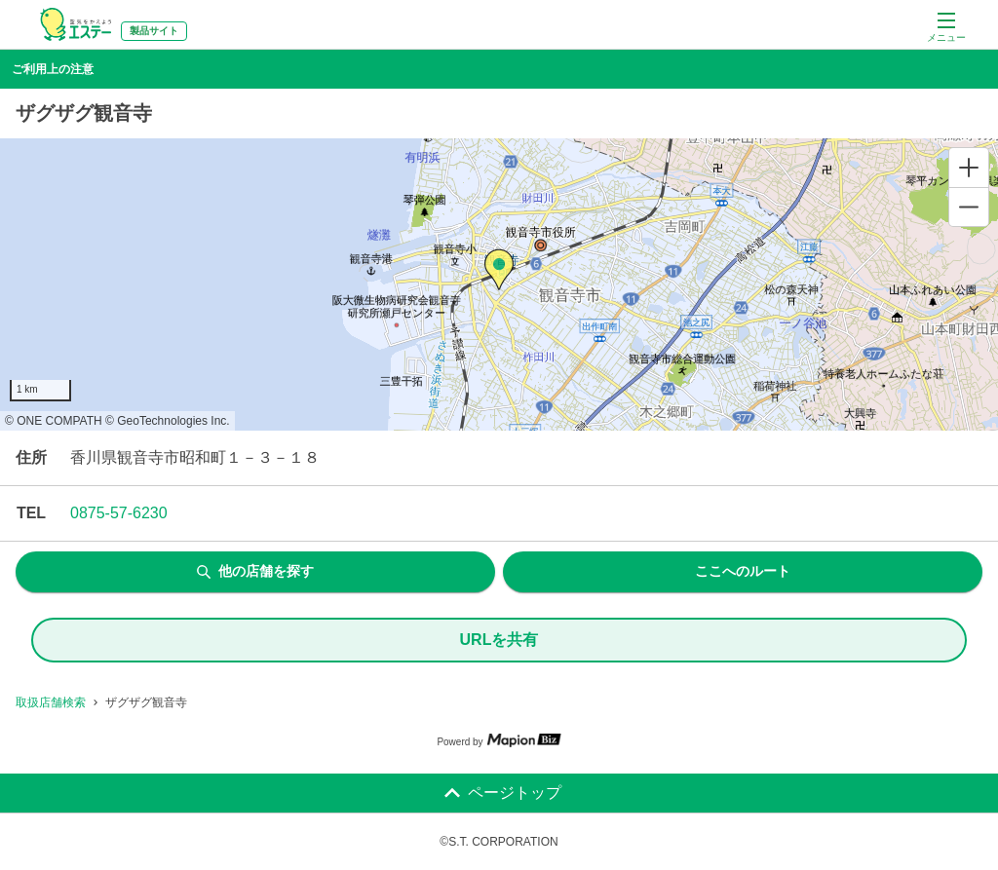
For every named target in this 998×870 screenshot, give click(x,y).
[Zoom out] (968, 206)
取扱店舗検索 (51, 702)
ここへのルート (742, 571)
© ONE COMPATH (53, 421)
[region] (499, 284)
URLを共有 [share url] (499, 639)
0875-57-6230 (119, 513)
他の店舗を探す (255, 571)
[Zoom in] (968, 167)
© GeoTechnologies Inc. (167, 421)
